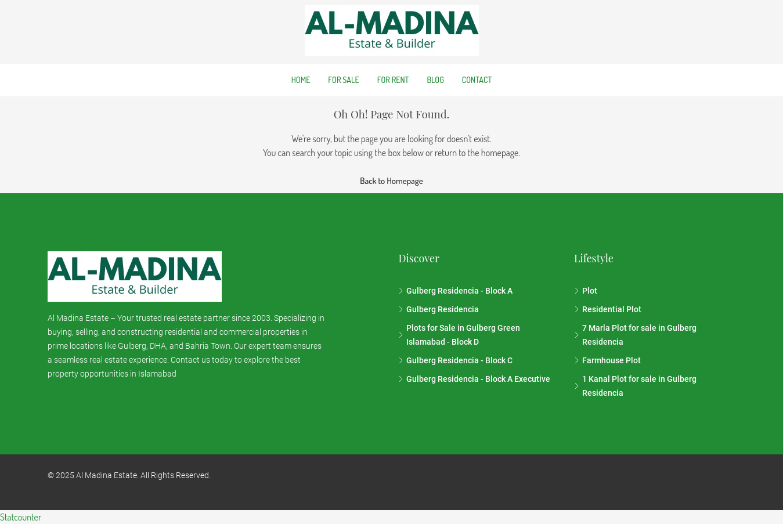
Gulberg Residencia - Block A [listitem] (455, 290)
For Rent (393, 80)
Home (301, 80)
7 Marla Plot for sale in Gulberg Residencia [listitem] (635, 334)
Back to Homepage (391, 180)
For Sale (343, 80)
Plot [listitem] (585, 290)
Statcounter (20, 517)
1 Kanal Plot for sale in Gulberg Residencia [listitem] (635, 385)
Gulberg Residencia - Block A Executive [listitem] (474, 379)
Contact (477, 80)
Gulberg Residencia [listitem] (438, 309)
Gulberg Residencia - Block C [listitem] (455, 360)
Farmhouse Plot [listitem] (607, 360)
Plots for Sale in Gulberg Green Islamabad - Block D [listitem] (459, 334)
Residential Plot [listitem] (607, 309)
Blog (435, 80)
